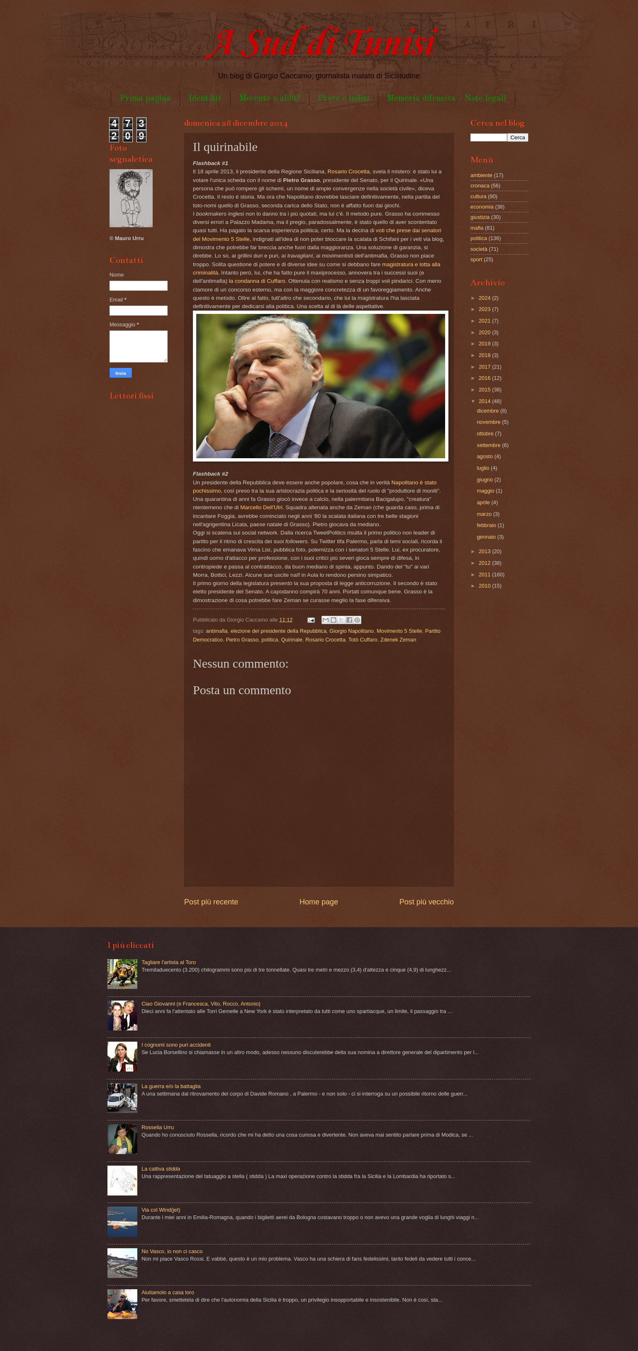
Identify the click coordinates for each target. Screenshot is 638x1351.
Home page (319, 902)
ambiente (481, 175)
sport (476, 259)
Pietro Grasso (242, 640)
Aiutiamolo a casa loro (167, 1292)
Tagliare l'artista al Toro (168, 962)
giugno (485, 479)
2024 (485, 298)
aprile (484, 502)
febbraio (487, 525)
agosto (485, 456)
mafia (476, 228)
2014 (485, 401)
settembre (489, 445)
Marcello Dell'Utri (261, 507)
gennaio (487, 537)
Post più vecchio (426, 902)
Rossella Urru (157, 1127)
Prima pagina (145, 98)
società (478, 249)
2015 (485, 389)
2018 (485, 355)
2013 (485, 551)
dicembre (488, 411)
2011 (485, 574)
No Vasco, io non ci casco (171, 1251)
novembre (489, 422)
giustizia (480, 217)
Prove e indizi (343, 98)
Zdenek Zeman (398, 640)
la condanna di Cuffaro (257, 281)
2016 (485, 378)
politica (269, 640)
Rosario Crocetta (349, 171)
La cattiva (160, 1169)
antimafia (217, 631)
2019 (485, 343)
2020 (485, 332)
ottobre (486, 433)
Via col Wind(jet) (160, 1210)
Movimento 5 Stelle (399, 631)
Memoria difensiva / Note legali (446, 98)
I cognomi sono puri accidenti (176, 1045)
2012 (485, 563)
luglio (484, 468)
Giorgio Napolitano (351, 631)
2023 (485, 309)
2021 (485, 321)
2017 (485, 367)
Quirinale (292, 640)
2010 (485, 586)
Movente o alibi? (269, 98)
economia (482, 207)
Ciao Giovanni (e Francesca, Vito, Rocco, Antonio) (201, 1004)
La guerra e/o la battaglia (170, 1086)
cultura (478, 196)
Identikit (205, 98)
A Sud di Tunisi (319, 44)
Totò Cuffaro (362, 640)
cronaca (479, 185)
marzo (485, 514)
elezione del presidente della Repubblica (278, 631)
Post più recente (211, 902)
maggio (486, 491)
